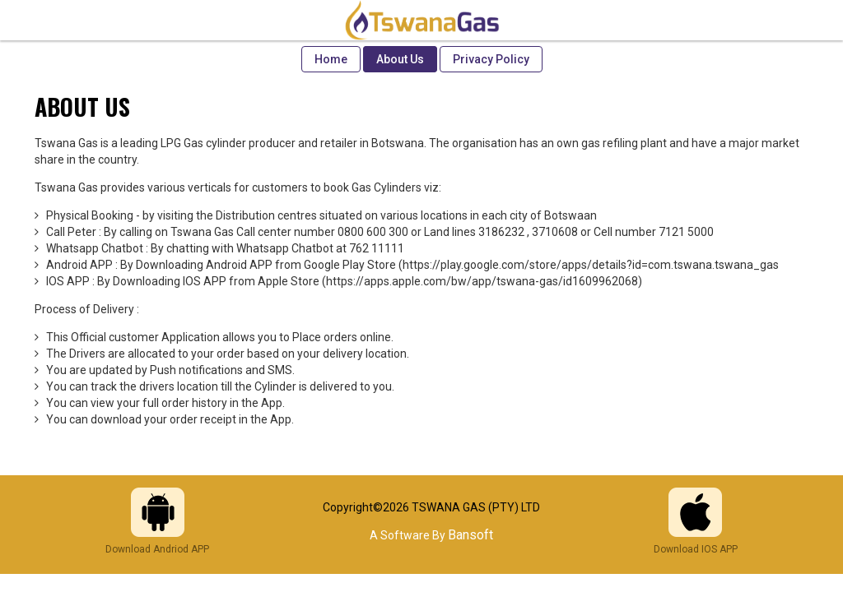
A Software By (431, 535)
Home (330, 59)
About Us (400, 59)
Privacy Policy (491, 59)
